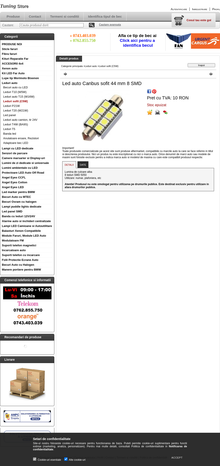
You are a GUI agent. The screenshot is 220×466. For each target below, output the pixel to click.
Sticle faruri (10, 49)
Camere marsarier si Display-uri (23, 158)
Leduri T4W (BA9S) (15, 124)
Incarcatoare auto (14, 250)
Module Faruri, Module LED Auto (24, 235)
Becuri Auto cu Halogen (18, 264)
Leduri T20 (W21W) (15, 110)
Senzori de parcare (15, 153)
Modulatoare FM (13, 240)
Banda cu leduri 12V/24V (18, 216)
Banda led (9, 133)
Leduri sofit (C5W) (15, 101)
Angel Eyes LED (13, 187)
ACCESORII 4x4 (13, 63)
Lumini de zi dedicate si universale (25, 163)
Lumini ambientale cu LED (20, 167)
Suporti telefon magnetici (19, 245)
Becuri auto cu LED (15, 87)
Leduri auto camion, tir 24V (20, 119)
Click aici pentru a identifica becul (138, 43)
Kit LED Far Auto (13, 73)
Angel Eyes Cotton (15, 182)
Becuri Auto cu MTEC (16, 197)
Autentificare (179, 9)
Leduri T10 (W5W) (15, 92)
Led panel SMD (12, 211)
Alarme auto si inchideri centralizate (26, 221)
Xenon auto (10, 68)
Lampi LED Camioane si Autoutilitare (27, 226)
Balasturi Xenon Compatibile (21, 230)
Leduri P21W (11, 106)
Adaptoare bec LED (15, 143)
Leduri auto (10, 83)
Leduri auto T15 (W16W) (19, 96)
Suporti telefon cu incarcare (21, 255)
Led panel (9, 115)
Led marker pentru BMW (18, 192)
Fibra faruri (9, 54)
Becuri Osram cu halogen (19, 201)
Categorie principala (72, 66)
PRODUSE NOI (12, 44)
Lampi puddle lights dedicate (21, 206)
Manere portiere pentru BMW (21, 269)
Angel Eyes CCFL (14, 177)
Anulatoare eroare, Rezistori (21, 138)
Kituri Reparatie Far (15, 58)
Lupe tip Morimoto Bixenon (20, 78)
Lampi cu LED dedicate (17, 148)
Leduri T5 (9, 129)
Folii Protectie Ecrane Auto (20, 260)
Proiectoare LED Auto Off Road (23, 172)
